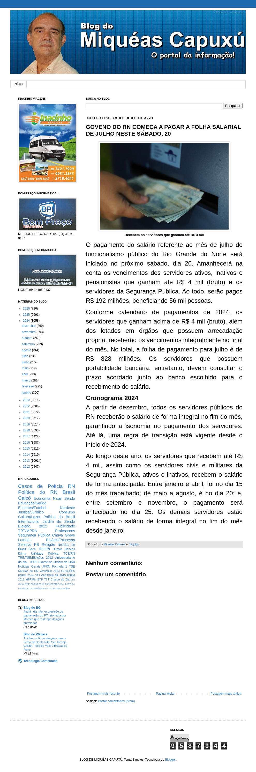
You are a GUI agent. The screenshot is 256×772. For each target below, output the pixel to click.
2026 (27, 308)
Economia (42, 498)
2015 (27, 448)
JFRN (46, 566)
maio (25, 368)
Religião (48, 544)
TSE (72, 566)
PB (36, 544)
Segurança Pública (34, 535)
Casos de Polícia (40, 486)
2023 (27, 400)
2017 (27, 436)
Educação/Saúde (32, 503)
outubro (27, 338)
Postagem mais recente (103, 693)
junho (26, 362)
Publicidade (65, 526)
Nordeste (67, 508)
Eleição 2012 (32, 526)
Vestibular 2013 (49, 570)
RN (71, 486)
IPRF (33, 562)
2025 (27, 315)
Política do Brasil (59, 517)
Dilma (22, 553)
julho (25, 356)
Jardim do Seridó (59, 521)
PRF (45, 588)
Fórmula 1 (59, 566)
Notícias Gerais (29, 566)
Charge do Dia (60, 579)
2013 (27, 460)
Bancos (70, 549)
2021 (27, 412)
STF (40, 579)
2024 (27, 320)
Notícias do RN (28, 570)
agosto (27, 350)
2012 (27, 466)
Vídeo (66, 588)
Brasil (69, 492)
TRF (27, 584)
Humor (57, 549)
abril (25, 374)
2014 (27, 455)
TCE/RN (69, 553)
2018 (27, 430)
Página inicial (165, 693)
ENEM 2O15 (25, 588)
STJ (37, 575)
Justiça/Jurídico (31, 512)
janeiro (27, 392)
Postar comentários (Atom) (116, 701)
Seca (31, 549)
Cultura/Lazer (29, 517)
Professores (65, 531)
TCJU (52, 588)
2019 (27, 424)
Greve (70, 535)
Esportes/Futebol (32, 508)
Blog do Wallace (35, 634)
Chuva (57, 535)
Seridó (69, 498)
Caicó (24, 498)
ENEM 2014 (26, 575)
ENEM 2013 (37, 584)
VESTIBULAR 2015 (53, 575)
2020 (27, 418)
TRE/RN (44, 549)
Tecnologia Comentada (40, 661)
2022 (27, 406)
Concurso (67, 512)
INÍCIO (18, 84)
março (26, 380)
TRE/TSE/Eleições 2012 (35, 558)
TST (46, 579)
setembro (28, 344)
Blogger (170, 759)
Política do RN (37, 492)
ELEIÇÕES (68, 570)
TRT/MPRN (27, 531)
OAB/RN (37, 588)
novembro (29, 332)
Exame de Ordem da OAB (56, 562)
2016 (27, 442)
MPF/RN (31, 579)
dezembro (29, 326)
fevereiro (28, 386)
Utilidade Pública (44, 553)
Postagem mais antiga (225, 693)
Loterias (24, 540)
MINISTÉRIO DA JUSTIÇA (60, 584)
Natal (57, 498)
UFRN (59, 588)
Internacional (28, 521)
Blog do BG (32, 607)
